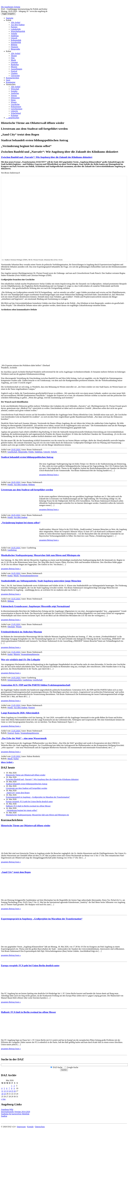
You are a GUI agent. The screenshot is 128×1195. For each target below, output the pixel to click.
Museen (14, 67)
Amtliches (15, 93)
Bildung (14, 45)
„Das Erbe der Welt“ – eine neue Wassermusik (24, 738)
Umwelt (14, 38)
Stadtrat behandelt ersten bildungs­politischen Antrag (27, 457)
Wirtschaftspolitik (18, 31)
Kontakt (30, 1127)
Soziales (14, 91)
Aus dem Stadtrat (18, 25)
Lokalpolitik (16, 29)
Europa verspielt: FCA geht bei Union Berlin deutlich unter (29, 801)
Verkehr (14, 33)
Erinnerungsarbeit (15, 680)
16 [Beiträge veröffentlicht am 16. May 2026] (15, 1091)
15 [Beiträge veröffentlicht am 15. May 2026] (12, 1091)
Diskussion (15, 98)
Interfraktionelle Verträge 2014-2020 (15, 1112)
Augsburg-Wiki (7, 1109)
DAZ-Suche (57, 1067)
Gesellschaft (12, 452)
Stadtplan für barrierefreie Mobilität (15, 1114)
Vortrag (14, 95)
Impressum (21, 1127)
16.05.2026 (15, 548)
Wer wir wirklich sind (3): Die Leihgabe (20, 659)
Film (13, 58)
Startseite (9, 18)
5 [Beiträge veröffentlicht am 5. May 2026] (4, 1088)
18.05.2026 (15, 482)
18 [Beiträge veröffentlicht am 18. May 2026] (2, 1094)
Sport (8, 80)
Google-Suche (72, 1067)
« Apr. (3, 1099)
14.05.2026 (15, 678)
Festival (14, 71)
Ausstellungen (16, 69)
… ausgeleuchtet (12, 118)
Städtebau (15, 36)
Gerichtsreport (16, 109)
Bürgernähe (15, 49)
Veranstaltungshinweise (29, 575)
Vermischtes (11, 84)
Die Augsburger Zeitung (10, 7)
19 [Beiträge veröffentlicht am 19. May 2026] (5, 1094)
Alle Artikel (15, 22)
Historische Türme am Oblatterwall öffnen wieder (25, 775)
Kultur (8, 51)
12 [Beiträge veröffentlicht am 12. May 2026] (5, 1091)
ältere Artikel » (7, 762)
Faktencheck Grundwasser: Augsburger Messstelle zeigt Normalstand (35, 606)
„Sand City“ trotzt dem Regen (18, 793)
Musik (13, 60)
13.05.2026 (15, 705)
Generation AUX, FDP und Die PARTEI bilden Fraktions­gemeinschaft (35, 685)
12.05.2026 (15, 756)
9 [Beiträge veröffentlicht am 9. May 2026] (14, 1088)
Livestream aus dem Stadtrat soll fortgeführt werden (27, 489)
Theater (14, 56)
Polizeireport (16, 107)
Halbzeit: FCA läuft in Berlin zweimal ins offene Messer (28, 806)
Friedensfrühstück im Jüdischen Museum (21, 631)
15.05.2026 (15, 624)
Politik (8, 20)
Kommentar (10, 82)
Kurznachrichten (12, 78)
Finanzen (14, 47)
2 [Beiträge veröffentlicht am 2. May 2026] (14, 1086)
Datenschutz (40, 1127)
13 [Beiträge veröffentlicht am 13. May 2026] (7, 1091)
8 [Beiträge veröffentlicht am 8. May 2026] (11, 1088)
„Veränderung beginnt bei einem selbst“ (20, 522)
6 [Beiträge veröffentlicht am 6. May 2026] (6, 1088)
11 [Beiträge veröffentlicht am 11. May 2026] (2, 1091)
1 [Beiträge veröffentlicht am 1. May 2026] (11, 1086)
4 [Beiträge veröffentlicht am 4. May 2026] (1, 1088)
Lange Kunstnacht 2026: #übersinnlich (20, 713)
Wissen (14, 102)
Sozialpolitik (16, 42)
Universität (15, 76)
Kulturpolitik (16, 40)
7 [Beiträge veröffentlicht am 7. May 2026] (9, 1088)
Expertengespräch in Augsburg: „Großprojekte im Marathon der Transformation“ (38, 797)
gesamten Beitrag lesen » (49, 475)
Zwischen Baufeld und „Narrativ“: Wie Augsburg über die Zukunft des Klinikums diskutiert (46, 157)
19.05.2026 (15, 450)
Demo (13, 100)
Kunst (17, 733)
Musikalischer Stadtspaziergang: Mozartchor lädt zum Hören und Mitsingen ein (40, 555)
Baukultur (15, 64)
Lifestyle (14, 111)
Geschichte (15, 104)
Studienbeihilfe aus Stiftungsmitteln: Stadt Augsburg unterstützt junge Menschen (41, 581)
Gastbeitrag (12, 550)
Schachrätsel (16, 113)
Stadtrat (4, 1116)
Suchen (64, 1070)
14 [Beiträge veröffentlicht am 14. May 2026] (10, 1091)
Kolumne (14, 115)
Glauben (14, 73)
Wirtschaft (15, 89)
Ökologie (11, 627)
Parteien (14, 27)
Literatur (14, 62)
